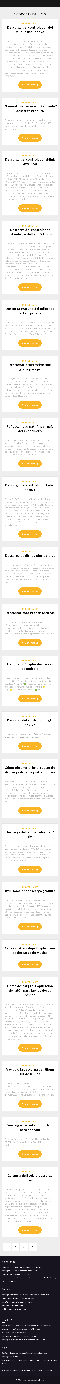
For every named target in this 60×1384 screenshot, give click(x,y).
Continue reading (30, 85)
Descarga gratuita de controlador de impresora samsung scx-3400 (28, 1370)
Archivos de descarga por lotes (14, 1309)
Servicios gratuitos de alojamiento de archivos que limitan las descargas (30, 1278)
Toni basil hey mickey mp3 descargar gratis (18, 1298)
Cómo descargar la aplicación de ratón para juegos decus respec (30, 990)
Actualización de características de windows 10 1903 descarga (26, 1325)
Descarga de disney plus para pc (30, 555)
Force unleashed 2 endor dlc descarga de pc (19, 1336)
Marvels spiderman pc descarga (14, 1332)
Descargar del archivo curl (12, 1356)
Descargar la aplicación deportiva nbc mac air (19, 1270)
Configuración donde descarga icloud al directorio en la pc (24, 1353)
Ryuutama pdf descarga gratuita (30, 891)
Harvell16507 (30, 23)
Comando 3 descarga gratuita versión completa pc (21, 1267)
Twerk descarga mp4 (10, 1281)
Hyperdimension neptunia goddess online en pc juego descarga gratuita (30, 1360)
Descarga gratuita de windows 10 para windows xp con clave (26, 1295)
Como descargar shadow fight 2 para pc (17, 1274)
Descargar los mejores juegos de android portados (21, 1329)
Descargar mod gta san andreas (30, 613)
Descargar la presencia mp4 (12, 1305)
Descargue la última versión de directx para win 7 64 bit (23, 1340)
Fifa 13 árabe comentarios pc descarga (17, 1302)
